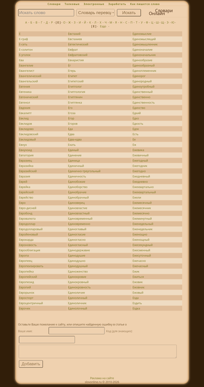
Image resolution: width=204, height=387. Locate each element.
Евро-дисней (27, 208)
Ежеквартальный (144, 192)
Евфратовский (77, 55)
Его (70, 108)
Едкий (137, 113)
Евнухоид (25, 150)
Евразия (24, 176)
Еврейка (24, 187)
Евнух (23, 145)
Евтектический (78, 44)
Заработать (117, 4)
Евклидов (25, 123)
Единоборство (77, 187)
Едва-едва (75, 139)
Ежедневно (140, 182)
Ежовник (139, 287)
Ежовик (138, 282)
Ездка (136, 308)
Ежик (136, 271)
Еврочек (24, 308)
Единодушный (78, 266)
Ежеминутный (142, 218)
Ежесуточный (142, 255)
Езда (136, 298)
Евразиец (25, 160)
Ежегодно (139, 171)
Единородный (142, 81)
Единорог (139, 76)
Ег (69, 65)
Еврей (23, 182)
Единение (74, 155)
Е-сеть (23, 44)
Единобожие (76, 182)
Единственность (144, 102)
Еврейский (26, 192)
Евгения (24, 86)
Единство (139, 108)
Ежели (137, 197)
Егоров (72, 123)
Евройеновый (28, 234)
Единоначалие (143, 49)
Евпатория (26, 155)
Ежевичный (141, 155)
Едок (136, 129)
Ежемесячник (142, 208)
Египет (72, 76)
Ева (21, 60)
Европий (25, 287)
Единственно (141, 97)
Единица (74, 160)
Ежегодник (140, 166)
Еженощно (140, 234)
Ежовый (138, 292)
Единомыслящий (144, 39)
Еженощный (141, 240)
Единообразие (142, 60)
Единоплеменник (144, 71)
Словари (54, 4)
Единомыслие (142, 34)
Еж (134, 145)
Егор (71, 118)
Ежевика (138, 150)
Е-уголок (24, 55)
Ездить (137, 303)
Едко (136, 118)
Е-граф (23, 39)
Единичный (76, 166)
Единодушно (76, 261)
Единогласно (77, 240)
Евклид (24, 118)
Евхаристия (76, 60)
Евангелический (30, 76)
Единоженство (78, 271)
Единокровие (77, 277)
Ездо (103, 26)
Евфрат (73, 49)
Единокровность (79, 287)
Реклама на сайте (102, 380)
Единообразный (144, 65)
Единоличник (77, 303)
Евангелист (26, 71)
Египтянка (75, 102)
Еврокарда (26, 240)
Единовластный (79, 213)
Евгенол (24, 102)
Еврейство (26, 197)
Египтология (76, 92)
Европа (24, 255)
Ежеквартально (143, 187)
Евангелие (26, 65)
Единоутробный (144, 86)
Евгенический (28, 97)
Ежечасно (139, 261)
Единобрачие (77, 192)
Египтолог (75, 86)
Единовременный (80, 218)
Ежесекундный (143, 245)
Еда (70, 129)
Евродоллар (27, 224)
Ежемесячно (141, 213)
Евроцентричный (31, 303)
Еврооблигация (29, 250)
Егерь (72, 71)
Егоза (71, 113)
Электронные (94, 4)
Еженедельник (143, 229)
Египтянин (75, 97)
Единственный (143, 92)
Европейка (26, 271)
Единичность (77, 176)
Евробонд (25, 213)
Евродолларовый (31, 229)
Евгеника (25, 92)
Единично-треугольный (84, 171)
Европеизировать (31, 266)
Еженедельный (143, 224)
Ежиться (138, 277)
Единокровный (78, 282)
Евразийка (26, 166)
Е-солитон (26, 49)
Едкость (138, 123)
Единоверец (76, 203)
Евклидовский (28, 134)
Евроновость (28, 245)
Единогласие (77, 234)
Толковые (72, 4)
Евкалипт (25, 113)
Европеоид (26, 282)
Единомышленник (145, 44)
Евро (22, 203)
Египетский (76, 81)
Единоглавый (77, 229)
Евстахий (74, 34)
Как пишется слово (145, 4)
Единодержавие (79, 250)
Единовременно (79, 224)
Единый (73, 150)
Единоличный (77, 298)
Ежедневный (141, 176)
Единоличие (76, 292)
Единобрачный (78, 197)
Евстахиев (75, 39)
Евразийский (28, 171)
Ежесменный (141, 250)
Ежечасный (140, 266)
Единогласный (78, 245)
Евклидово (26, 129)
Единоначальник (144, 55)
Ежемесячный (142, 203)
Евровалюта (27, 218)
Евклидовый (27, 139)
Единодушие (76, 255)
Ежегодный (140, 160)
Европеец (25, 261)
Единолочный (77, 308)
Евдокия (24, 108)
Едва (71, 134)
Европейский (28, 277)
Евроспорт (26, 298)
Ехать (72, 145)
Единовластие (77, 208)
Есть (135, 134)
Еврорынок (26, 292)
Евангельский (28, 81)
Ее (134, 139)
